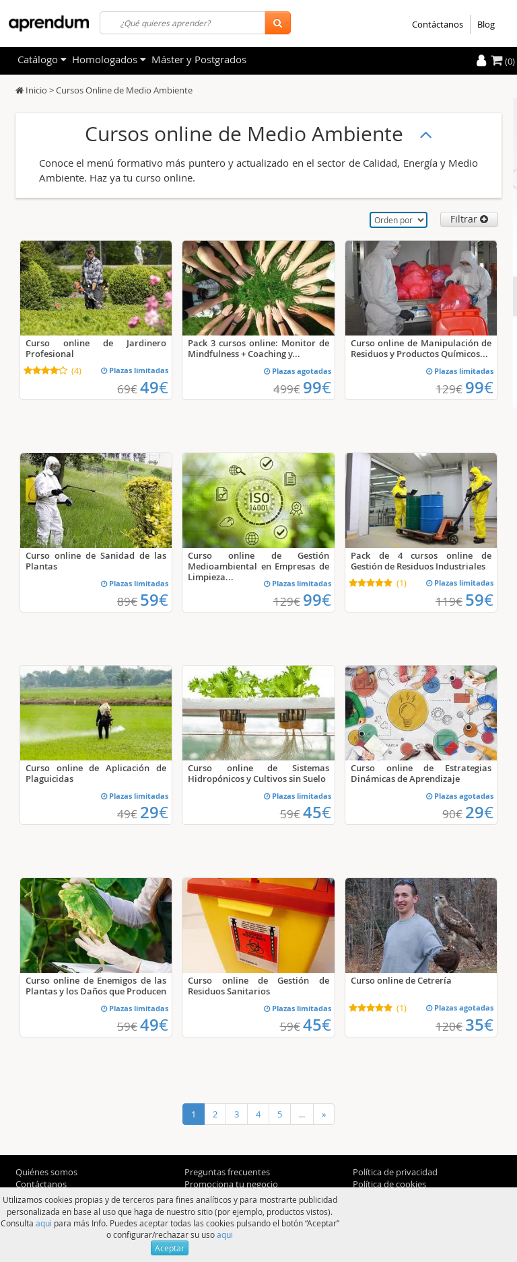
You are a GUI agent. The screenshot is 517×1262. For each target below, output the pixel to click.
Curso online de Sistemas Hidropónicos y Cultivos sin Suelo (258, 773)
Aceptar (169, 1248)
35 (479, 1024)
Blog (486, 24)
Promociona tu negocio (231, 1184)
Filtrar (469, 218)
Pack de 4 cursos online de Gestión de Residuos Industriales (421, 560)
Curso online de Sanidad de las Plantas (96, 560)
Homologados (109, 59)
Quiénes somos (46, 1172)
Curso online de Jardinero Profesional (96, 348)
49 (154, 387)
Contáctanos (437, 24)
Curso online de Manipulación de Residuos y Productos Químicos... (421, 348)
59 (154, 599)
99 (317, 387)
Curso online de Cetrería (401, 980)
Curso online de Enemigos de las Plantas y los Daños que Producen (96, 985)
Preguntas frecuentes (227, 1172)
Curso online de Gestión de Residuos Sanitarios (258, 985)
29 (154, 812)
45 (317, 812)
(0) (503, 61)
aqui (44, 1223)
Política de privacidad (395, 1172)
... (302, 1114)
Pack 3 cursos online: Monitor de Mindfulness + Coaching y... (258, 348)
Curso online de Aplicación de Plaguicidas (96, 773)
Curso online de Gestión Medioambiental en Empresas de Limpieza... (258, 566)
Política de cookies (389, 1184)
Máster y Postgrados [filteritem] (198, 59)
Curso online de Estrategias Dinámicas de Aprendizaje (421, 773)
